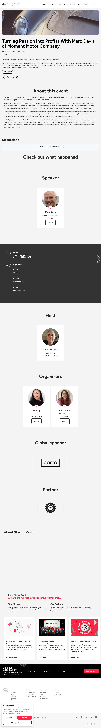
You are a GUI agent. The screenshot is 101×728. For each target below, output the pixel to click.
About (85, 4)
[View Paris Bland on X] (64, 407)
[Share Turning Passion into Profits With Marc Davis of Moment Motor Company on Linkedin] (12, 77)
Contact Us (58, 694)
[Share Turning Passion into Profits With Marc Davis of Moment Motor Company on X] (8, 77)
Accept (24, 718)
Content (62, 4)
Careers (57, 692)
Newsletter (43, 692)
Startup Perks (75, 4)
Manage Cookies (17, 723)
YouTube (42, 696)
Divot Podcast (44, 698)
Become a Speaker (31, 696)
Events (51, 4)
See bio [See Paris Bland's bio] (64, 421)
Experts (13, 694)
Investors (13, 692)
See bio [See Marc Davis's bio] (50, 222)
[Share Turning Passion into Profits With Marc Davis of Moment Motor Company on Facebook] (3, 77)
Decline (9, 718)
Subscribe (90, 671)
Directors (13, 700)
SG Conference (30, 692)
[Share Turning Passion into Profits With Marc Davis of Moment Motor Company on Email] (17, 77)
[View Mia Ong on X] (36, 407)
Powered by (91, 724)
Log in (97, 4)
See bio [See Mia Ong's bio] (36, 421)
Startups (13, 696)
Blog (41, 694)
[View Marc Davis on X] (50, 208)
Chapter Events (30, 694)
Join (43, 4)
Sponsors (13, 698)
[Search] (91, 4)
